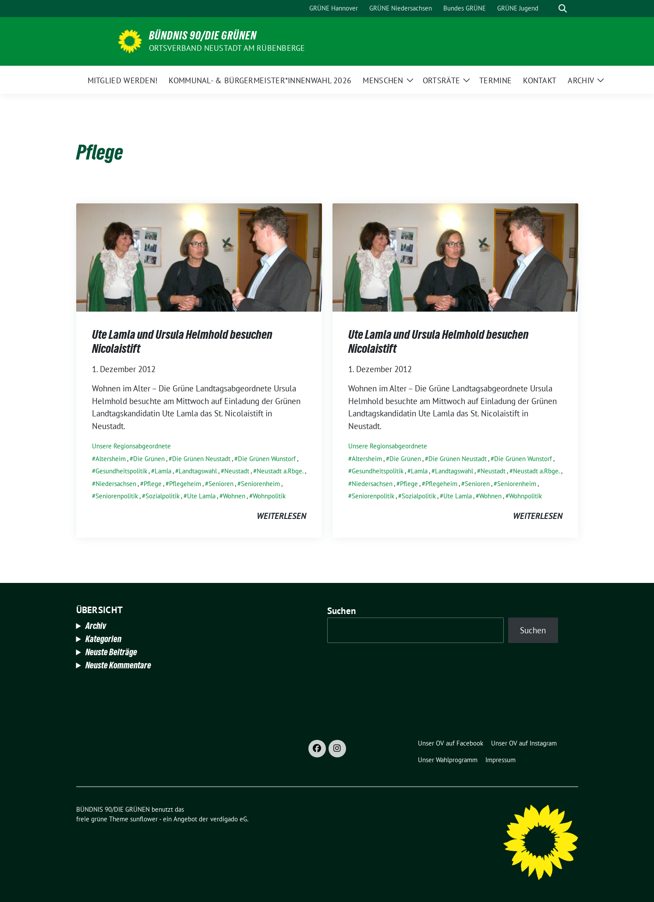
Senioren (221, 483)
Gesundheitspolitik (121, 471)
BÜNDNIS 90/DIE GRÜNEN (203, 35)
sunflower (144, 819)
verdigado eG (228, 819)
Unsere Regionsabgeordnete (131, 446)
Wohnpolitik (269, 496)
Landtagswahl (198, 471)
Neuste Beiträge (111, 652)
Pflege (153, 483)
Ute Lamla (201, 496)
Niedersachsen (115, 483)
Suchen (341, 611)
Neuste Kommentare (118, 665)
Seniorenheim (260, 483)
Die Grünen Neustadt (201, 459)
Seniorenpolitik (116, 496)
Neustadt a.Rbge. (280, 471)
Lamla (163, 471)
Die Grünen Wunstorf (267, 459)
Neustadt (236, 471)
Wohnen (234, 496)
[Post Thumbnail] (199, 256)
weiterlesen (281, 516)
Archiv (95, 626)
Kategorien (103, 639)
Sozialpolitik (162, 496)
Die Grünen (149, 459)
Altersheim (110, 459)
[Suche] (550, 8)
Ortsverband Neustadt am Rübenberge (227, 48)
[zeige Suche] (562, 8)
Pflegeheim (185, 483)
